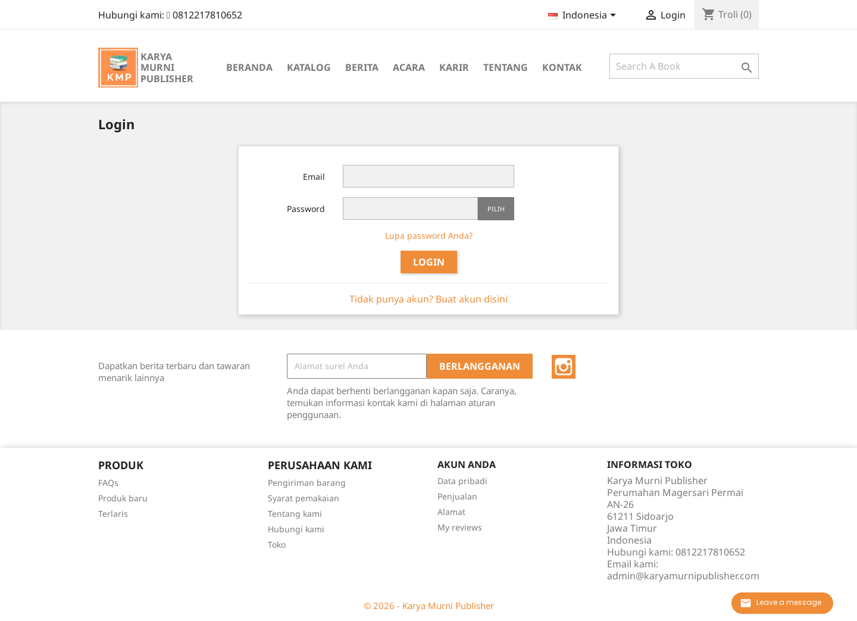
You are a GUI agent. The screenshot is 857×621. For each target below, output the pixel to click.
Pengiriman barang (307, 482)
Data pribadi (462, 480)
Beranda (249, 67)
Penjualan (457, 496)
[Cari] (684, 66)
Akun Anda (466, 464)
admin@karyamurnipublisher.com (683, 575)
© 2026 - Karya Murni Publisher (429, 605)
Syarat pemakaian (303, 498)
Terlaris (113, 513)
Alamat (451, 511)
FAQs (108, 482)
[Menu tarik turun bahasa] (584, 16)
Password (306, 208)
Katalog (309, 67)
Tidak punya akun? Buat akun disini (428, 298)
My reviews (459, 527)
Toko (277, 544)
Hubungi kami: (170, 14)
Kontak (562, 67)
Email (314, 176)
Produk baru (123, 498)
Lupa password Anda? (429, 235)
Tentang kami (295, 513)
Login (429, 262)
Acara (409, 67)
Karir (454, 67)
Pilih (496, 208)
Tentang (505, 67)
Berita (362, 67)
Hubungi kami (296, 529)
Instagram (563, 367)
